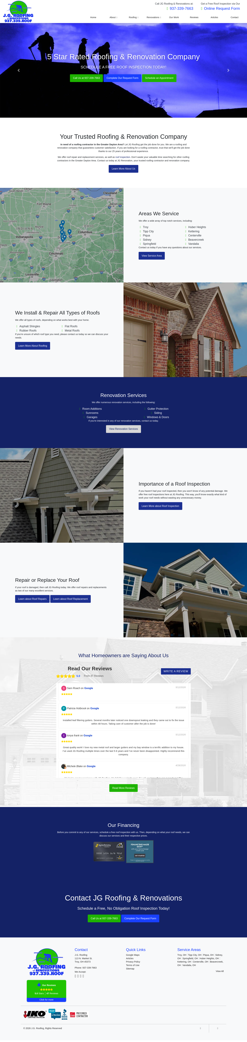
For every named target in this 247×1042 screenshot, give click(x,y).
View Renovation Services (123, 429)
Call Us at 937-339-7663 (83, 78)
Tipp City (148, 231)
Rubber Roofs (28, 330)
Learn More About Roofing (34, 346)
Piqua (146, 235)
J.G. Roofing (37, 1030)
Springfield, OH (190, 960)
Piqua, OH (208, 956)
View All (220, 973)
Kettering (193, 231)
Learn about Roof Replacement (76, 599)
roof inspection (122, 157)
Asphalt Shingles (29, 326)
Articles (129, 960)
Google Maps (133, 956)
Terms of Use (132, 967)
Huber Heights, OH (209, 960)
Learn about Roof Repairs (34, 599)
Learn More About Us (123, 168)
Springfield (149, 244)
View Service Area (153, 256)
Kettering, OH (184, 963)
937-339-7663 (181, 8)
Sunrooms (92, 413)
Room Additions (92, 409)
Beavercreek (196, 239)
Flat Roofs (71, 326)
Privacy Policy (133, 963)
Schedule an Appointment (162, 78)
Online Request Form (222, 8)
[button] (18, 70)
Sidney (147, 239)
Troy (145, 227)
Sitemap (130, 970)
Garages (92, 417)
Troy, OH (181, 956)
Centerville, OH (200, 963)
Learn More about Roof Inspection (163, 506)
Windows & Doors (158, 417)
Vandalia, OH (189, 967)
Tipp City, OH (194, 956)
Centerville (194, 235)
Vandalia (193, 244)
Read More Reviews (123, 789)
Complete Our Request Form (122, 78)
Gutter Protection (157, 409)
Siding (158, 413)
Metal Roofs (72, 330)
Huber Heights (197, 227)
